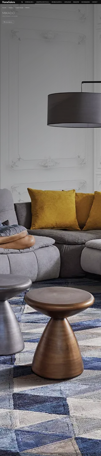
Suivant (55, 454)
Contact (94, 2)
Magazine (76, 2)
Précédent (46, 454)
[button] (22, 2)
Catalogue (67, 2)
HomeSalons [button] (29, 2)
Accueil (4, 7)
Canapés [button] (42, 2)
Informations (8, 22)
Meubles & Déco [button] (57, 2)
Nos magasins (85, 2)
